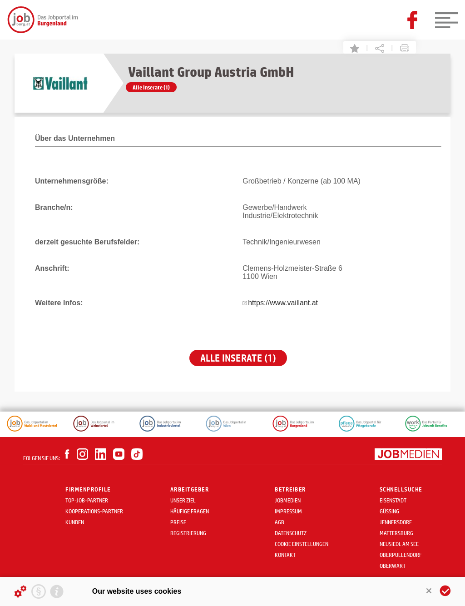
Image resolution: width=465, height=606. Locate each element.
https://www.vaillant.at (283, 303)
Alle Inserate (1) (151, 87)
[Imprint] (56, 591)
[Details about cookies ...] (20, 591)
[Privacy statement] (38, 591)
